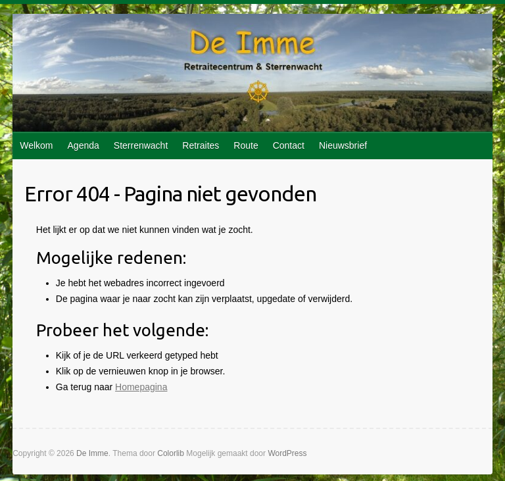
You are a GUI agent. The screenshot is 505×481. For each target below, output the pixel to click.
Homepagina (141, 387)
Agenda (83, 145)
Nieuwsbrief (343, 145)
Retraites (200, 145)
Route (245, 145)
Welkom (36, 145)
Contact (288, 145)
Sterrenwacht (141, 145)
